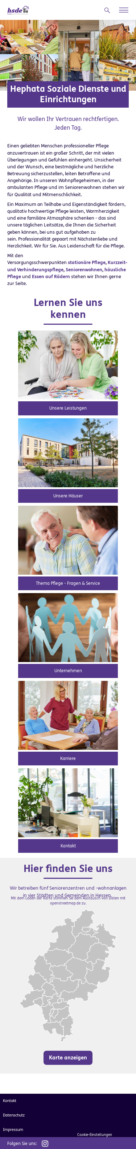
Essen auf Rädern (51, 276)
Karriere (68, 758)
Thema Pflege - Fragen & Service (68, 583)
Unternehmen (68, 670)
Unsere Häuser (68, 495)
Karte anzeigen (68, 1057)
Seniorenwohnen (84, 269)
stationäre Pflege (87, 262)
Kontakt (68, 845)
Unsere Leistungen (68, 408)
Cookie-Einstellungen (94, 1135)
